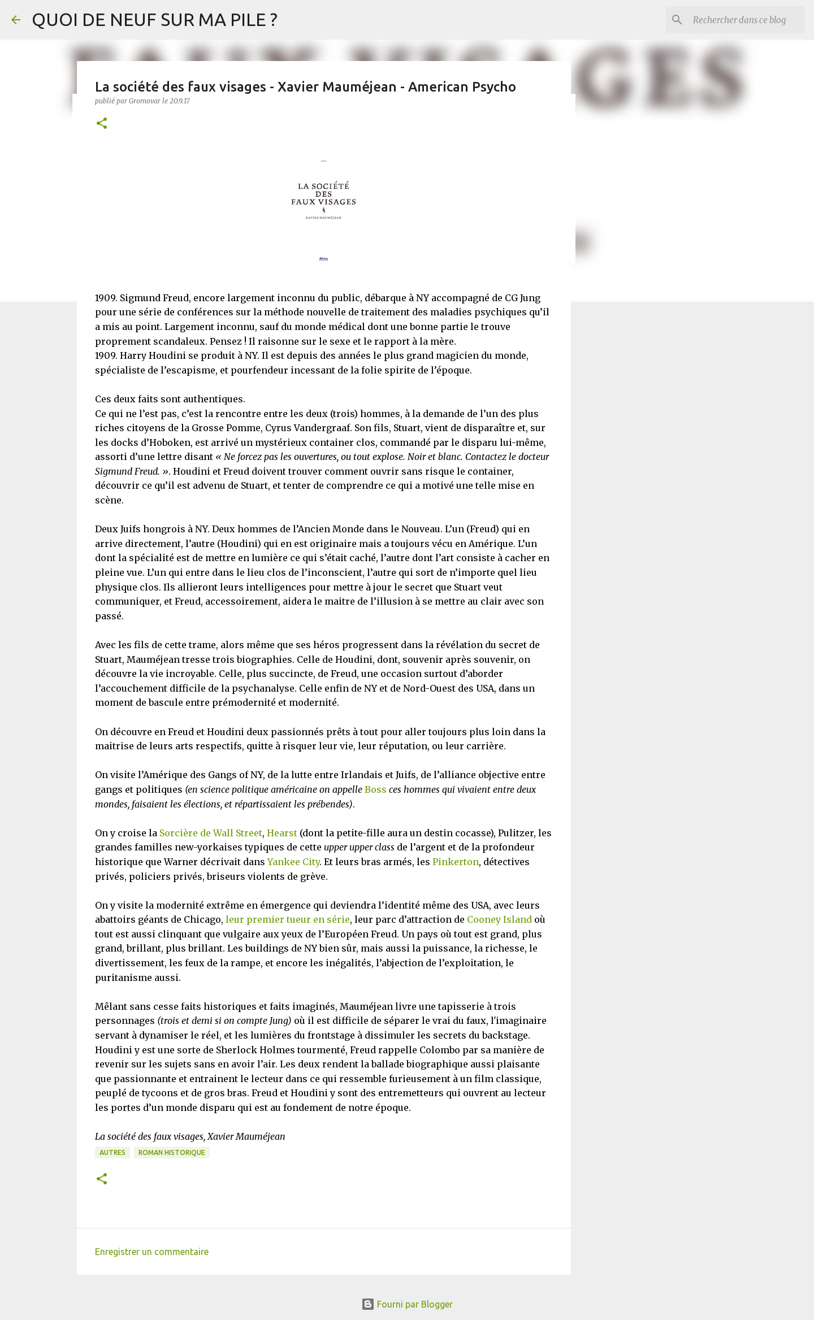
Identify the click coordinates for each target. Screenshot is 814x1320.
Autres (112, 1152)
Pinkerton (455, 861)
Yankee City (293, 861)
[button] (102, 124)
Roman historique (171, 1152)
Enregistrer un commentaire (152, 1252)
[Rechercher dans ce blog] (745, 19)
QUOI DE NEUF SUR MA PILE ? (155, 19)
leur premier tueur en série (288, 919)
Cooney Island (499, 919)
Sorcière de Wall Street (210, 833)
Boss (376, 789)
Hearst (282, 833)
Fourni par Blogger (407, 1304)
